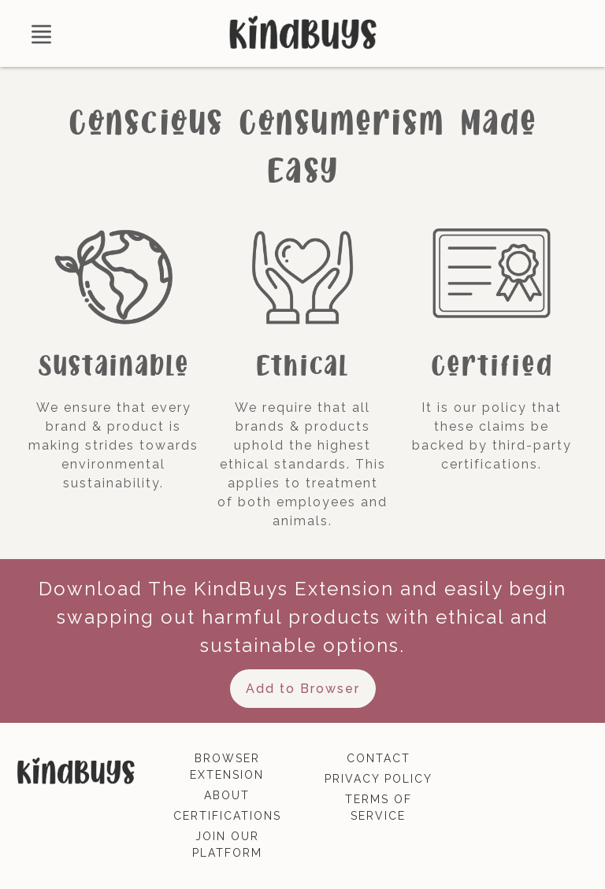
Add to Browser (303, 688)
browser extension (227, 766)
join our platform (227, 844)
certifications (227, 815)
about (227, 795)
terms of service (378, 807)
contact (378, 758)
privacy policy (378, 778)
